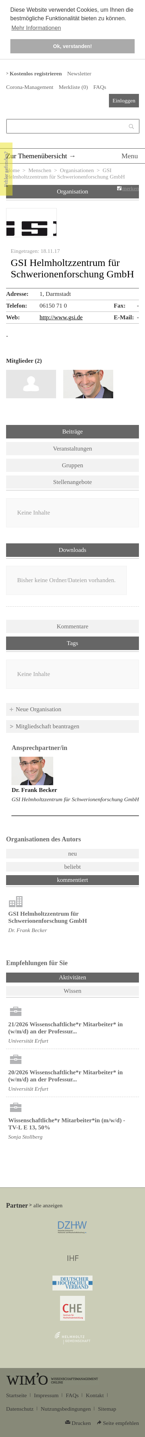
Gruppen (72, 465)
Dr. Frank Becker (34, 790)
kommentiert (72, 880)
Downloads (72, 550)
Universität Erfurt (28, 1041)
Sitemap (107, 1409)
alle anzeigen (47, 1205)
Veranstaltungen (72, 448)
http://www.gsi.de (61, 317)
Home (13, 170)
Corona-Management (29, 87)
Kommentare (73, 626)
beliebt (72, 866)
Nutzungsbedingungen (66, 1409)
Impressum (46, 1395)
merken (130, 188)
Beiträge (72, 431)
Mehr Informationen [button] (36, 28)
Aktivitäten (91, 977)
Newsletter (79, 73)
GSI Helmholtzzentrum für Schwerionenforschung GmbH (75, 799)
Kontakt (95, 1395)
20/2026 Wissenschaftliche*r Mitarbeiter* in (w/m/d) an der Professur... (65, 1076)
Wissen (72, 991)
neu (72, 853)
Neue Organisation (38, 709)
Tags (72, 643)
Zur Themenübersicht (36, 156)
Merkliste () (73, 87)
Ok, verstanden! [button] (72, 46)
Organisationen (77, 170)
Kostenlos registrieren (36, 73)
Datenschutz (20, 1409)
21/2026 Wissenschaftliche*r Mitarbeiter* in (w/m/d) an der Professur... (65, 1028)
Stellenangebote (72, 482)
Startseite (16, 1395)
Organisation (72, 191)
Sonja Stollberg (25, 1137)
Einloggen (123, 100)
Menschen (39, 170)
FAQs (99, 87)
